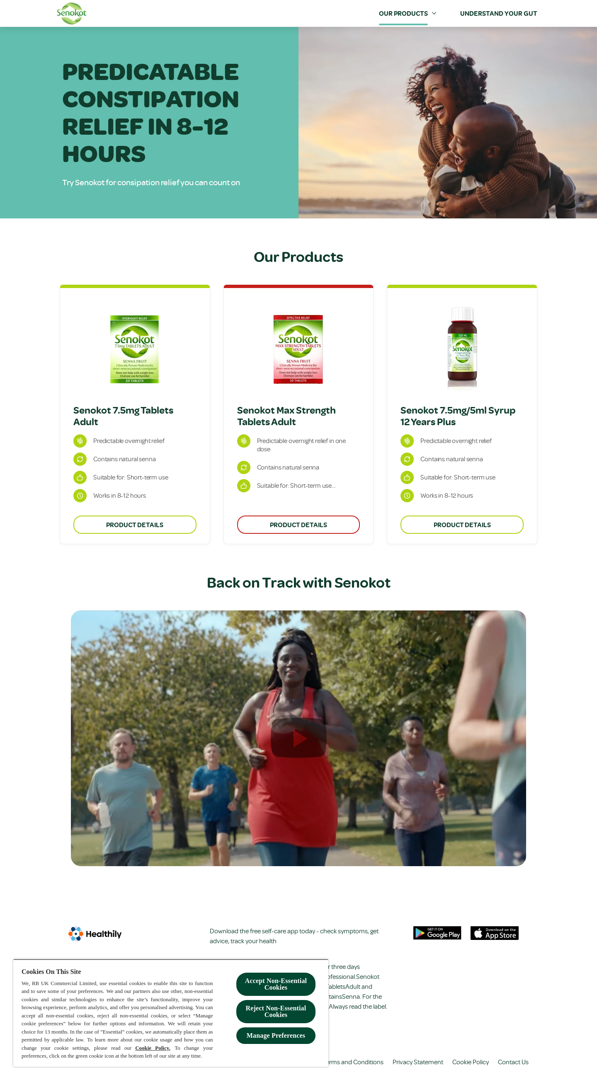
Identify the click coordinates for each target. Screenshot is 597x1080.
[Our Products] (403, 13)
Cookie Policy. (152, 1048)
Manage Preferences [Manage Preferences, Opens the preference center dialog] (276, 1035)
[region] (170, 1013)
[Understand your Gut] (498, 13)
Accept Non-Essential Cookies (276, 984)
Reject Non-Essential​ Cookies (276, 1011)
